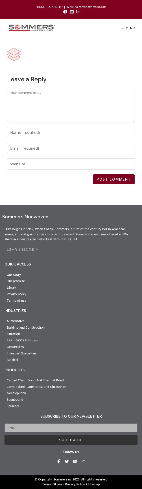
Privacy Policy (75, 484)
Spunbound (15, 399)
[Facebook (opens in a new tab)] (65, 12)
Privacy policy (16, 294)
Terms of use (16, 300)
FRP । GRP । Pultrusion (23, 340)
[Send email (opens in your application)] (77, 11)
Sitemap (94, 484)
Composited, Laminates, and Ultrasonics (36, 387)
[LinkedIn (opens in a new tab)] (72, 12)
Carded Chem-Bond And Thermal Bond (35, 380)
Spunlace (13, 406)
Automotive (15, 321)
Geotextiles (15, 347)
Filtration (13, 334)
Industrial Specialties (22, 353)
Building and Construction (26, 327)
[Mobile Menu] (128, 28)
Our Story (14, 274)
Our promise (16, 281)
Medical (12, 360)
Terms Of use (52, 484)
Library (12, 287)
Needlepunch (16, 393)
